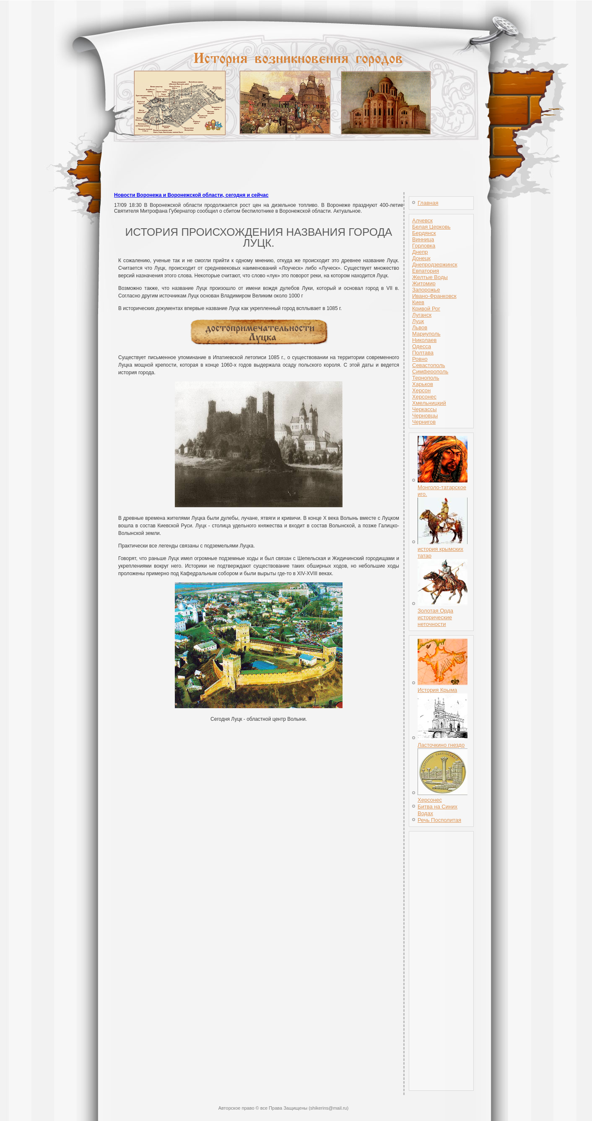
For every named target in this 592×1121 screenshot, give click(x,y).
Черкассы (424, 409)
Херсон (421, 390)
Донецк (421, 258)
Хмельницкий (429, 403)
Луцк (418, 321)
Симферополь (430, 371)
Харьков (422, 384)
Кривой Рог (426, 308)
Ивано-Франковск (434, 296)
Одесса (421, 346)
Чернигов (424, 422)
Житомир (424, 283)
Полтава (423, 352)
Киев (418, 302)
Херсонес (424, 397)
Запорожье (426, 290)
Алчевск (422, 220)
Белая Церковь (431, 227)
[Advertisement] (296, 172)
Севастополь (428, 365)
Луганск (421, 315)
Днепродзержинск (434, 264)
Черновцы (425, 415)
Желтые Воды (430, 277)
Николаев (424, 340)
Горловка (423, 245)
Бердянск (424, 233)
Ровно (420, 359)
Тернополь (425, 378)
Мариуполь (426, 334)
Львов (419, 327)
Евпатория (425, 271)
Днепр (420, 252)
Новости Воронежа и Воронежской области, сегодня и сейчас (191, 195)
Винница (423, 239)
